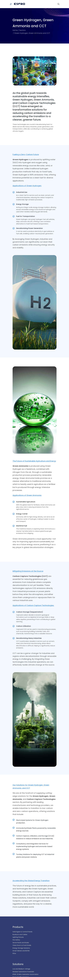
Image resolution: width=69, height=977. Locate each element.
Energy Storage (22, 204)
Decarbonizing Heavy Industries (29, 638)
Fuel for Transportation (25, 216)
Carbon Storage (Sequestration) (29, 612)
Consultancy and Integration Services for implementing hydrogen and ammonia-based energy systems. (34, 846)
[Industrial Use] (14, 192)
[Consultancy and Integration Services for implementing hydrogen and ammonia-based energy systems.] (14, 843)
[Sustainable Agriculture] (14, 502)
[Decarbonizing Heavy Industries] (14, 638)
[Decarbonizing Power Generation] (14, 228)
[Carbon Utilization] (14, 626)
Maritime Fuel (21, 526)
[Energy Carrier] (14, 514)
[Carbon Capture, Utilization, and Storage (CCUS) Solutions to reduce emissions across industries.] (14, 836)
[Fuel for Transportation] (14, 216)
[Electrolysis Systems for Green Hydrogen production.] (14, 820)
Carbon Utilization (23, 626)
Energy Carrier (22, 514)
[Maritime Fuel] (14, 526)
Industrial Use (21, 192)
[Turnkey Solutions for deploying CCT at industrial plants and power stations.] (14, 854)
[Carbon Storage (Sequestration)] (14, 612)
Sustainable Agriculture (25, 502)
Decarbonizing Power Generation (29, 228)
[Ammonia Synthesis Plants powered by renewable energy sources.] (14, 828)
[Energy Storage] (14, 204)
